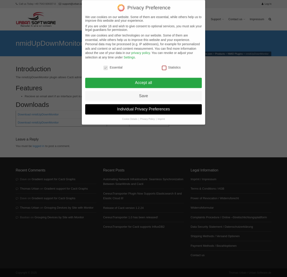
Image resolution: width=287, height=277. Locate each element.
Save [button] (143, 93)
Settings (129, 54)
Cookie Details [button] (130, 116)
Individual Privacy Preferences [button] (143, 106)
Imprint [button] (161, 116)
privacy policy (140, 50)
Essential (112, 64)
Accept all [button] (143, 80)
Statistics (171, 64)
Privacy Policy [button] (147, 116)
